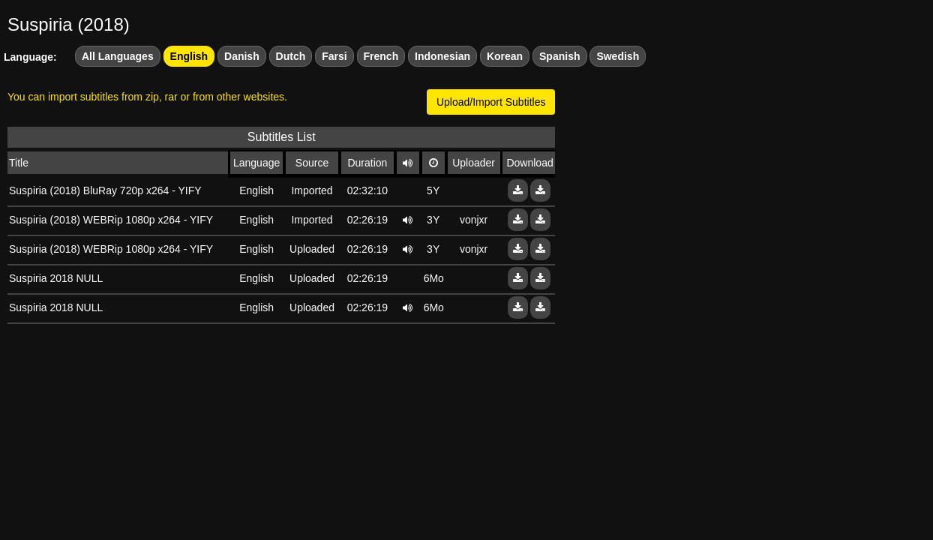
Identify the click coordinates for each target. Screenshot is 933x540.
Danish (242, 56)
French (381, 56)
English (189, 56)
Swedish (617, 56)
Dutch (291, 56)
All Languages (118, 56)
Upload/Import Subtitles (491, 102)
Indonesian (442, 56)
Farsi (334, 56)
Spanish (559, 56)
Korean (505, 56)
